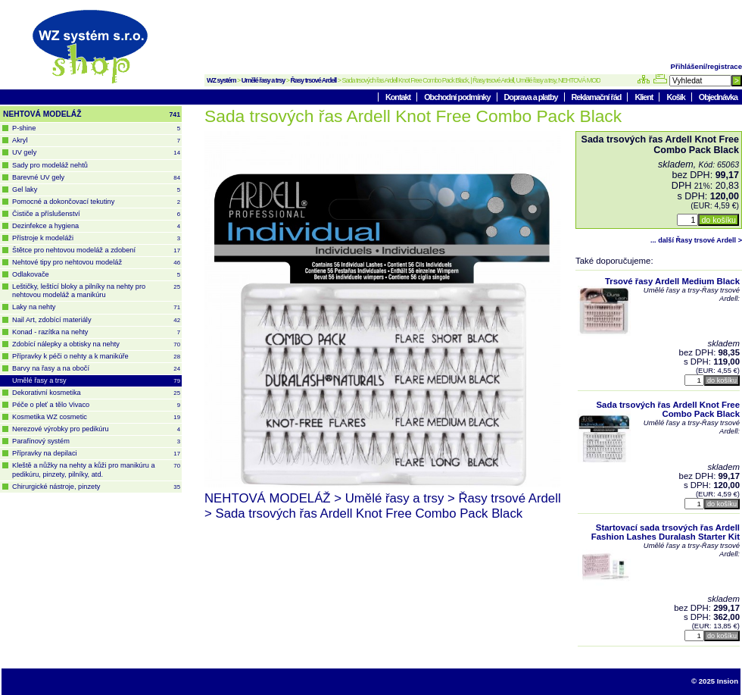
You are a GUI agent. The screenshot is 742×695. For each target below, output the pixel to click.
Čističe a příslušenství (96, 214)
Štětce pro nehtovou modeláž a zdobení (96, 250)
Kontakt (398, 97)
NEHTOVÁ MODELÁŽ (91, 114)
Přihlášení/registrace (706, 66)
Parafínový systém (96, 441)
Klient (644, 97)
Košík (676, 97)
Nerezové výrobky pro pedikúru (96, 429)
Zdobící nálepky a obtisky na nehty (96, 344)
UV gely (96, 153)
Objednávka (718, 97)
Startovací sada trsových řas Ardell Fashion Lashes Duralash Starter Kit (665, 532)
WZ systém (221, 80)
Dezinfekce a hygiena (96, 226)
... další (696, 240)
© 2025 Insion (714, 681)
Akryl (96, 140)
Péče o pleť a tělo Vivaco (96, 405)
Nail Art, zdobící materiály (96, 320)
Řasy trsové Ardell (314, 80)
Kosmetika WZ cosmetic (96, 417)
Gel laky (96, 190)
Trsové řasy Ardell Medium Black (672, 281)
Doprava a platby (532, 97)
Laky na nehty (96, 307)
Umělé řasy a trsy (263, 80)
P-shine (96, 128)
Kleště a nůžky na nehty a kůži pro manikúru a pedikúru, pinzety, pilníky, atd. (96, 469)
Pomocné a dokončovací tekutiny (96, 202)
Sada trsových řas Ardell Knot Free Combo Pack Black (668, 409)
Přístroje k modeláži (96, 238)
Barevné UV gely (96, 178)
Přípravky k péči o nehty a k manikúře (96, 356)
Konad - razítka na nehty (96, 332)
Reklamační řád (597, 97)
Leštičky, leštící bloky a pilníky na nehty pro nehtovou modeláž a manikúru (96, 291)
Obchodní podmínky (457, 97)
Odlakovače (96, 275)
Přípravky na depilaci (96, 453)
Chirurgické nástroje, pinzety (96, 487)
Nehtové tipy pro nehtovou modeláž (96, 262)
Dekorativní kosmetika (96, 393)
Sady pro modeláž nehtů (50, 165)
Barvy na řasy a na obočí (96, 369)
